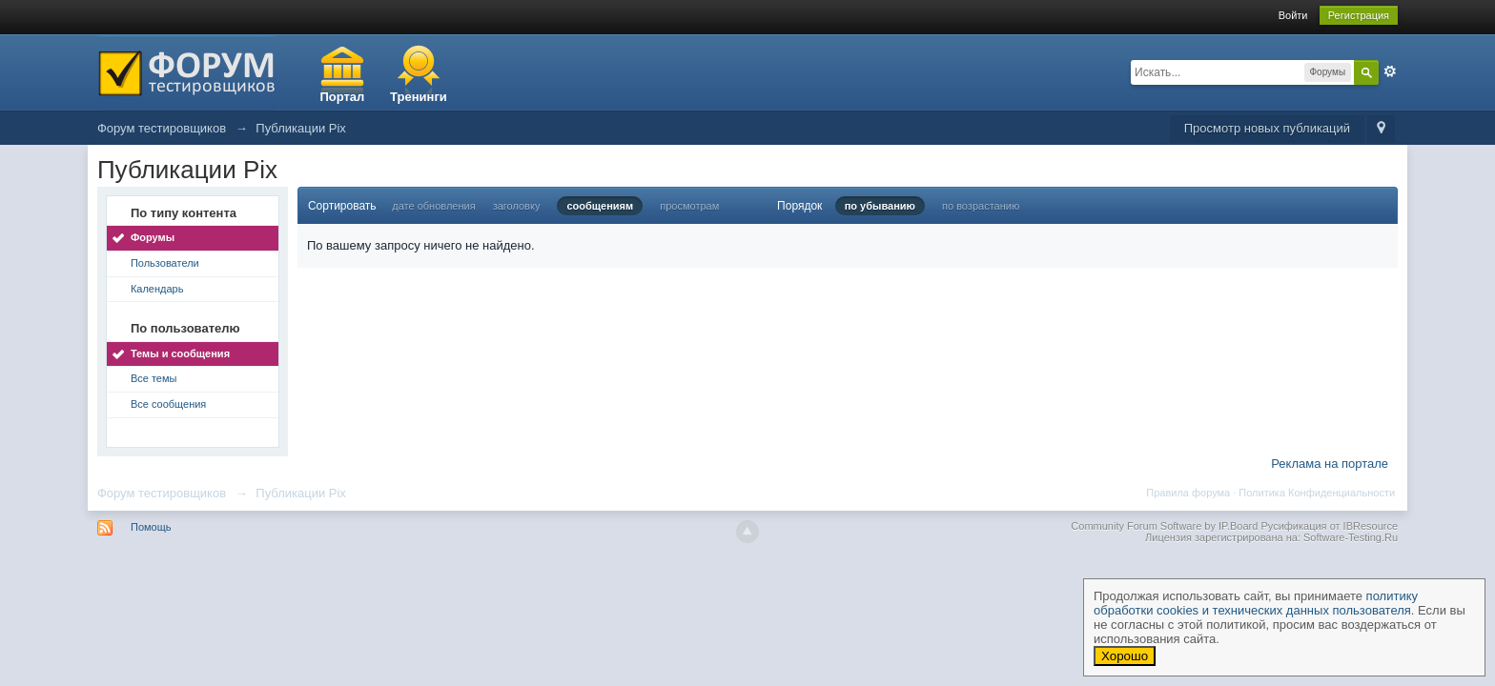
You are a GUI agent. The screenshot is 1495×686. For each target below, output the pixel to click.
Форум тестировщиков (161, 493)
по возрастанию (980, 206)
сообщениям (599, 206)
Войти (1293, 15)
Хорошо (1124, 656)
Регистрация (1358, 15)
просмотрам (689, 206)
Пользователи (165, 263)
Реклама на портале (1329, 463)
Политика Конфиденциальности (1317, 492)
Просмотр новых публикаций (1267, 128)
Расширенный (1390, 71)
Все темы (154, 378)
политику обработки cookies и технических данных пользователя (1256, 603)
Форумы (152, 237)
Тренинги (418, 97)
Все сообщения (168, 404)
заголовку (517, 206)
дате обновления (433, 206)
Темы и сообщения (180, 353)
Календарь (157, 288)
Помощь (151, 527)
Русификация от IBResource (1328, 526)
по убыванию (880, 206)
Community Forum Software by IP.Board (1164, 526)
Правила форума (1188, 492)
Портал (341, 97)
